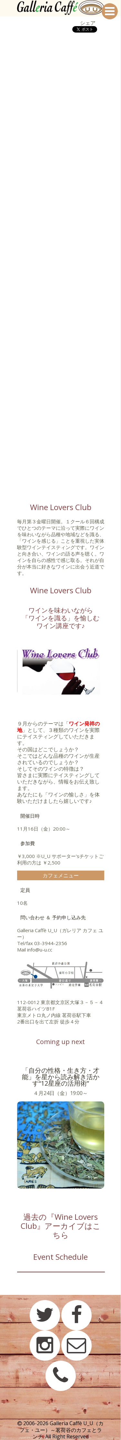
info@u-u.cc (39, 949)
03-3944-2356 (50, 943)
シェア (88, 22)
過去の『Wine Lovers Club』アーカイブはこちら (61, 1225)
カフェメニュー (61, 875)
